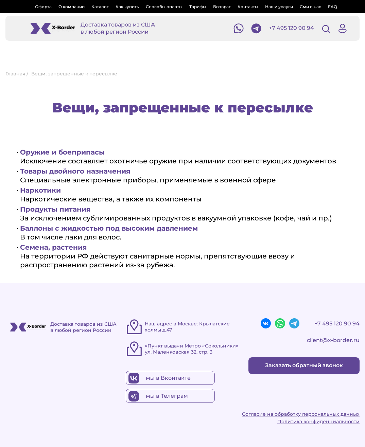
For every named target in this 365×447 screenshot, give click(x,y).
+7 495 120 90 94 (291, 28)
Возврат (222, 6)
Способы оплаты (164, 6)
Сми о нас (310, 6)
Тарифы (197, 6)
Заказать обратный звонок (304, 365)
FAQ (332, 6)
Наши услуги (279, 6)
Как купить (127, 6)
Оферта (43, 6)
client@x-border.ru (333, 340)
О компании (71, 6)
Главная (15, 74)
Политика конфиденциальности (318, 421)
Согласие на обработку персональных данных (301, 414)
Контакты (248, 6)
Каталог (100, 6)
